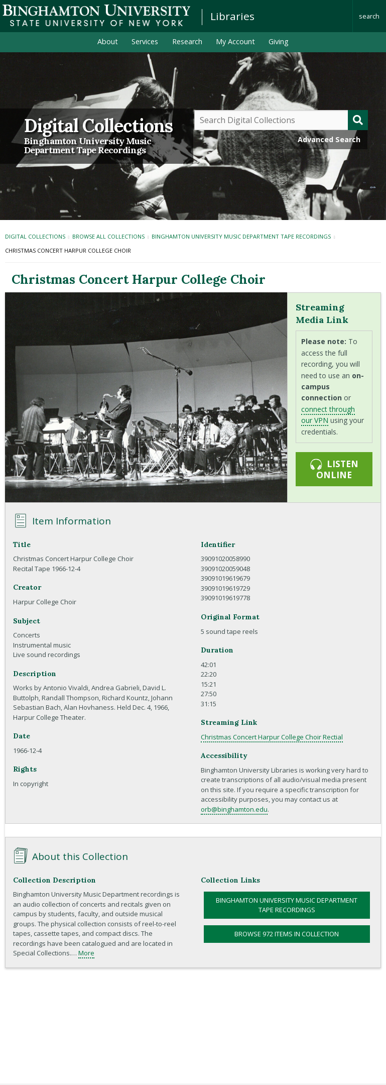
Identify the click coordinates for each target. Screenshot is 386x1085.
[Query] (281, 120)
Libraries (232, 16)
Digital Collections (98, 125)
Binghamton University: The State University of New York (96, 15)
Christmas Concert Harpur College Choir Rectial (272, 736)
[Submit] (358, 120)
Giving (279, 41)
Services (145, 41)
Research (187, 41)
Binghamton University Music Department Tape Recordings (87, 146)
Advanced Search (329, 139)
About (107, 41)
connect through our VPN (328, 414)
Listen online (333, 469)
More (86, 952)
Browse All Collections (108, 236)
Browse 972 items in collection (286, 933)
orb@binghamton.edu (234, 809)
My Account (235, 41)
